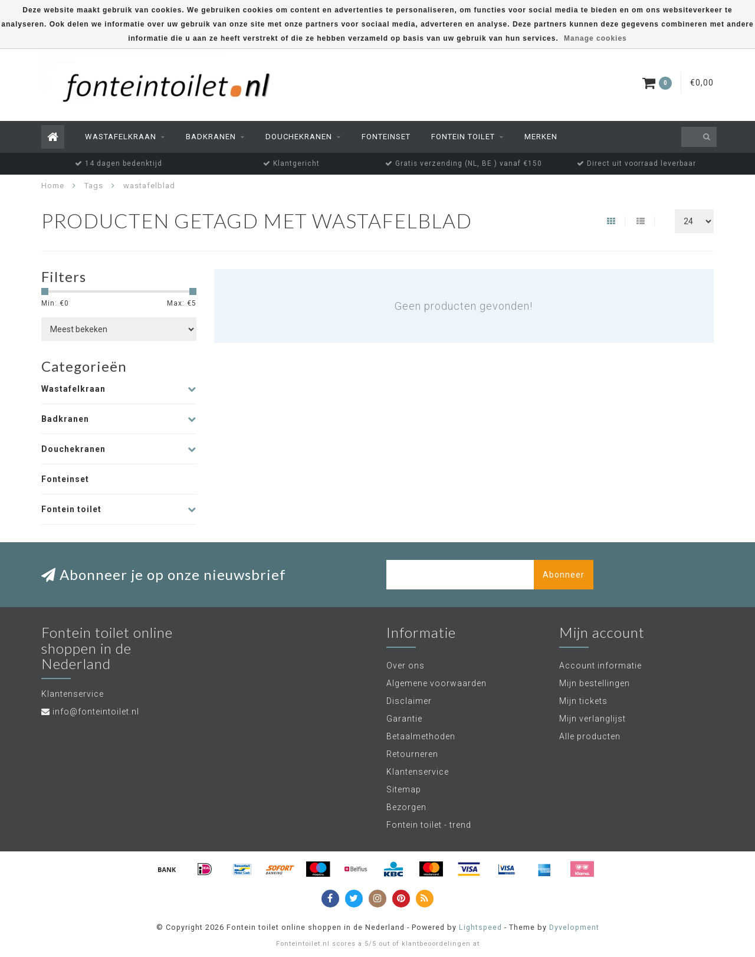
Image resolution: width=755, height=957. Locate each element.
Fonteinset (386, 136)
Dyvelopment (574, 927)
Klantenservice (417, 771)
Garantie (404, 718)
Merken (540, 136)
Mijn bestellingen (594, 683)
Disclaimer (409, 701)
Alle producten (590, 736)
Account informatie (600, 665)
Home (52, 185)
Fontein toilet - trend (428, 825)
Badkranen (211, 136)
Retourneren (412, 754)
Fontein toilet (463, 136)
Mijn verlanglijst (592, 718)
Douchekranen (298, 136)
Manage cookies (595, 38)
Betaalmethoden (420, 736)
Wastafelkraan (120, 136)
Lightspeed (480, 927)
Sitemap (403, 789)
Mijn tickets (583, 701)
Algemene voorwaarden (436, 683)
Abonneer (564, 574)
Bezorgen (406, 807)
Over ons (405, 665)
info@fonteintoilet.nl (95, 711)
